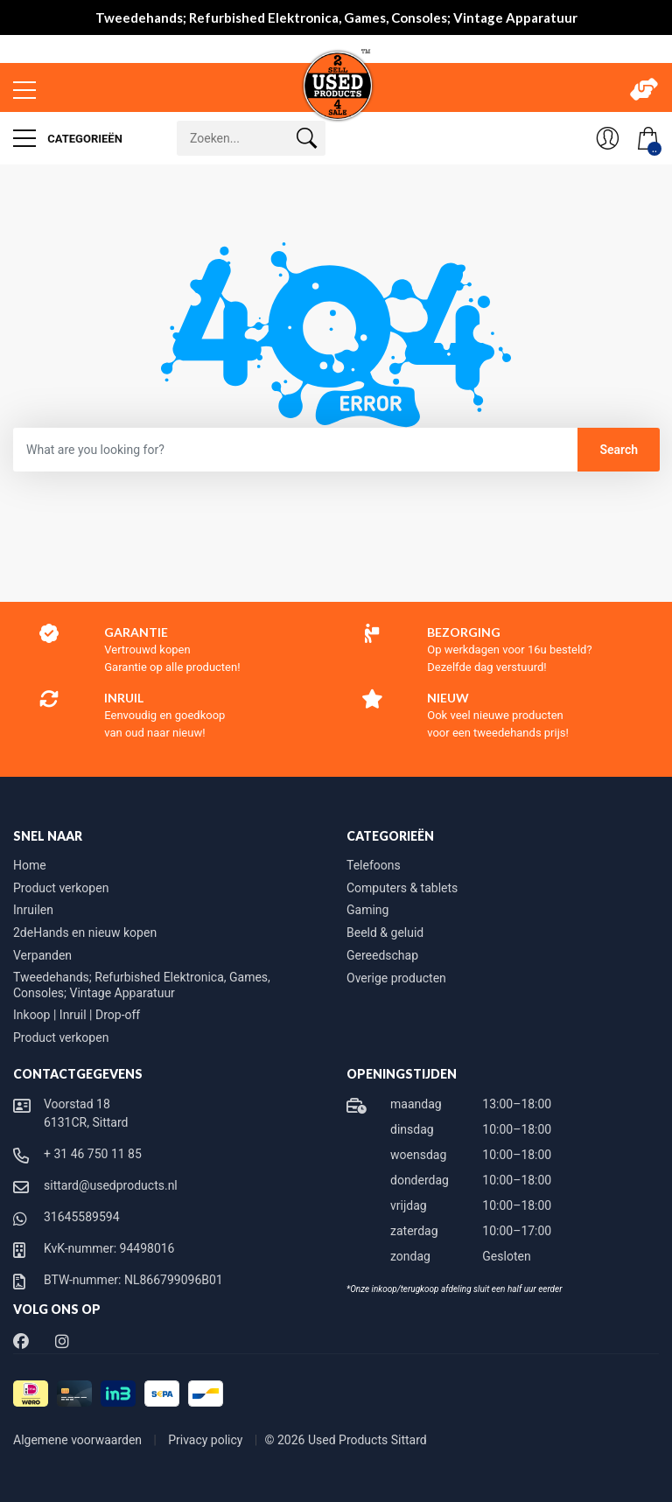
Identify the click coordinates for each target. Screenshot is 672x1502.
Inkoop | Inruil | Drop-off (76, 1015)
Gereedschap (382, 955)
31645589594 (82, 1217)
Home (29, 865)
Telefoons (373, 865)
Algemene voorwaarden (79, 1440)
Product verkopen (60, 888)
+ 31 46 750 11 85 (93, 1154)
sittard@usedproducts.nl (111, 1185)
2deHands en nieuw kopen (85, 933)
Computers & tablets (402, 888)
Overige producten (396, 978)
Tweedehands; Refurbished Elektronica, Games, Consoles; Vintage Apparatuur (141, 985)
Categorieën (67, 138)
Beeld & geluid (385, 933)
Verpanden (42, 955)
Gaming (367, 910)
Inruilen (33, 910)
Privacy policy (207, 1440)
